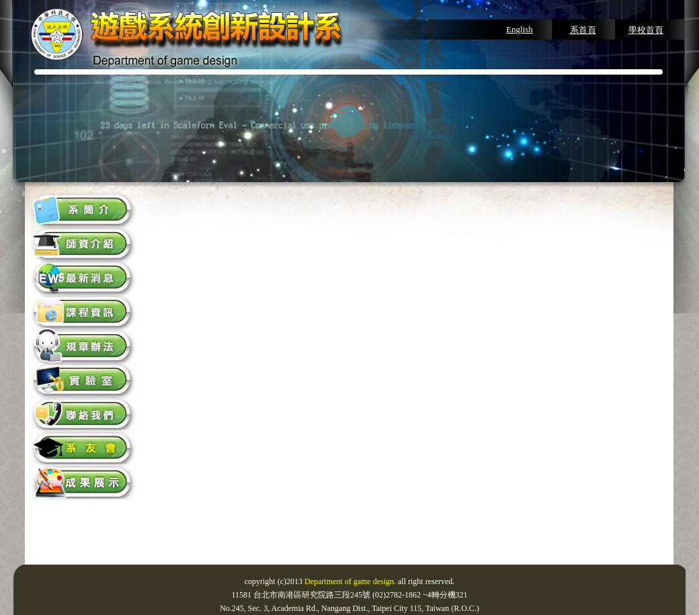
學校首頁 (645, 30)
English (519, 29)
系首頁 (583, 30)
